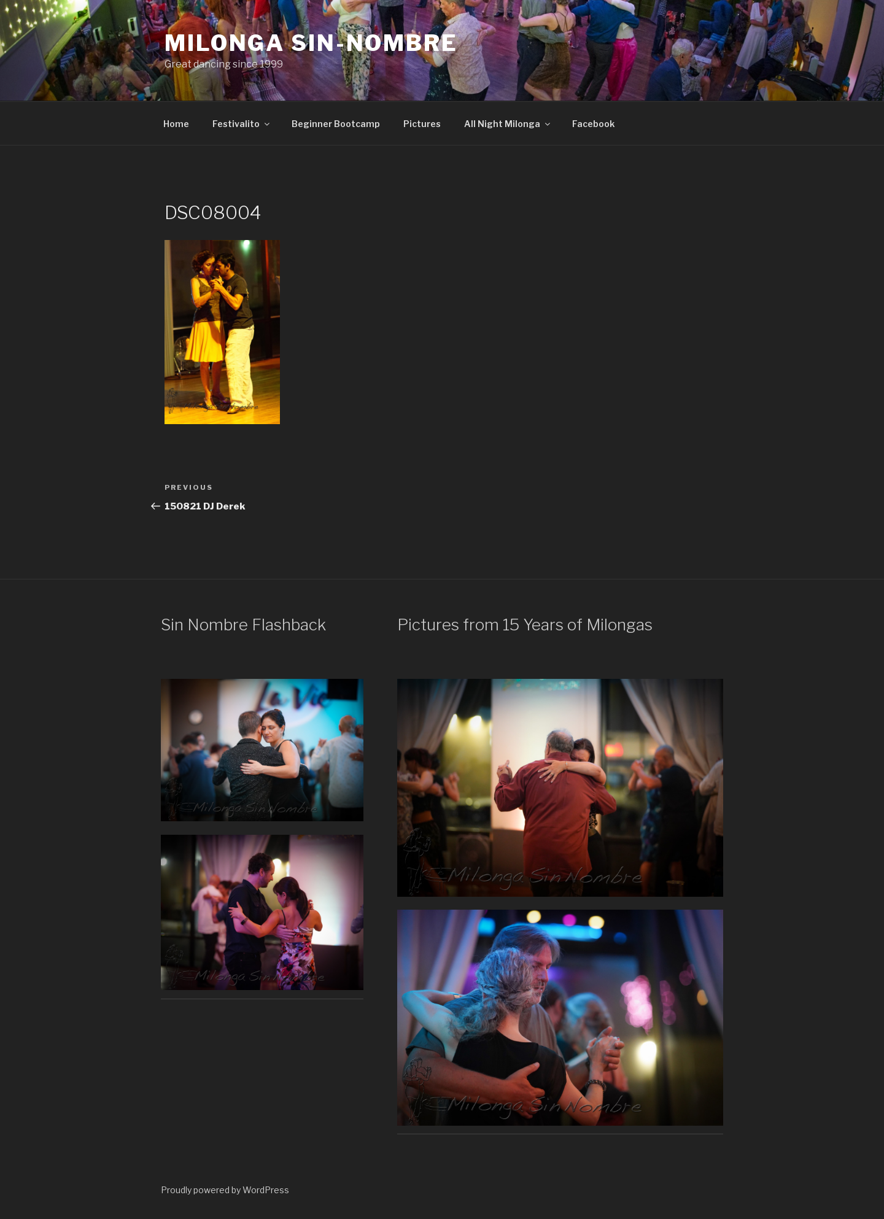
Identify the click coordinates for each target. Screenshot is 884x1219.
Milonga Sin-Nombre (311, 42)
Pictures (422, 123)
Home (176, 123)
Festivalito (241, 123)
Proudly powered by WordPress (225, 1190)
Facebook (593, 123)
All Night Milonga (508, 123)
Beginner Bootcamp (336, 123)
